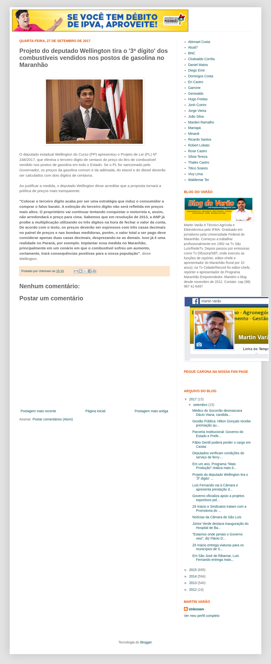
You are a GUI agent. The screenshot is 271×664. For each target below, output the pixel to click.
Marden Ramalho (201, 122)
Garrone (194, 88)
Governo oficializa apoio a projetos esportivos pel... (218, 498)
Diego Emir (196, 70)
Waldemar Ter (198, 180)
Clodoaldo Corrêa (201, 59)
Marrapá (194, 128)
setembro (200, 405)
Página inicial (95, 411)
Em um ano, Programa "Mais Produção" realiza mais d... (214, 466)
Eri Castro (195, 82)
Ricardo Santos (199, 139)
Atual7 (193, 47)
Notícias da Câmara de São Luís (216, 517)
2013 (193, 583)
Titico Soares (198, 168)
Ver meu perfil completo (201, 616)
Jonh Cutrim (197, 105)
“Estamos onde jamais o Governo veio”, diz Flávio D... (217, 536)
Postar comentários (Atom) (52, 419)
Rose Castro (197, 151)
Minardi (193, 134)
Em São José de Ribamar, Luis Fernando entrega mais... (215, 558)
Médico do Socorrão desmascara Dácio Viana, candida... (217, 413)
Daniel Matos (198, 65)
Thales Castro (198, 162)
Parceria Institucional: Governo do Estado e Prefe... (217, 434)
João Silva (196, 116)
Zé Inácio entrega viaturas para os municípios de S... (218, 547)
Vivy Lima (195, 174)
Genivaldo (195, 93)
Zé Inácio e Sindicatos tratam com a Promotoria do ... (219, 508)
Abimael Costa (199, 42)
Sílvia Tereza (198, 157)
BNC (192, 53)
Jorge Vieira (197, 111)
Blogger (145, 642)
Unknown (196, 609)
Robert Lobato (199, 145)
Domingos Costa (200, 76)
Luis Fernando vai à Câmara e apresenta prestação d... (215, 487)
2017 (193, 399)
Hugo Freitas (198, 99)
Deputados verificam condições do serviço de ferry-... (218, 455)
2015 (193, 570)
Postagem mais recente (38, 411)
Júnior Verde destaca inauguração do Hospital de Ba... (220, 526)
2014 (193, 576)
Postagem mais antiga (151, 411)
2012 (193, 590)
